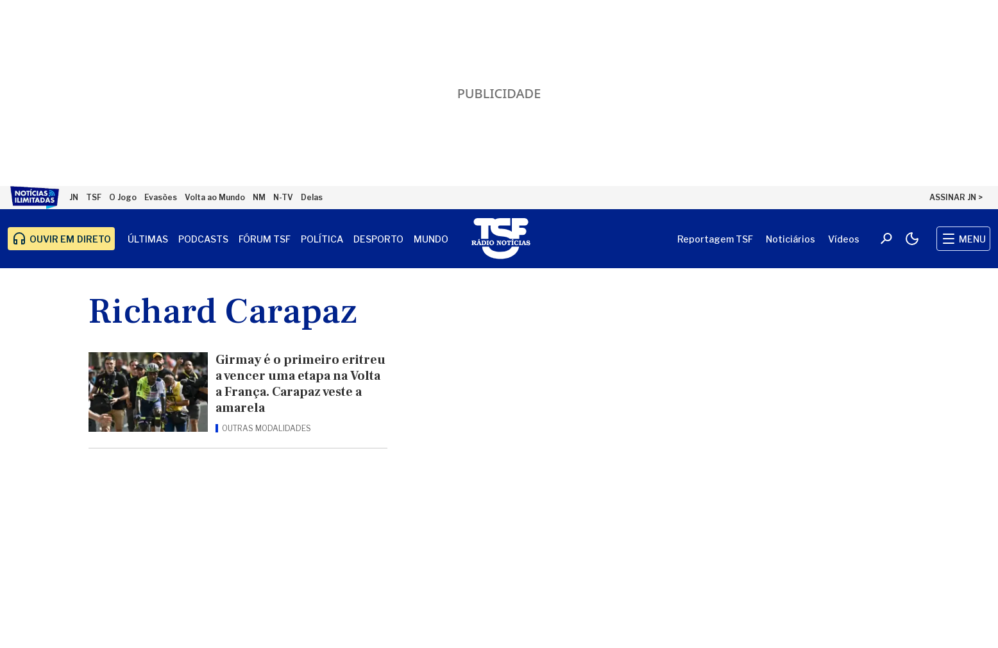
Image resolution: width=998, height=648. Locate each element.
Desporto (378, 239)
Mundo (431, 239)
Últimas (148, 239)
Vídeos (843, 239)
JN (73, 197)
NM (259, 197)
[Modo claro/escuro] (912, 238)
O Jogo (123, 197)
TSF (93, 197)
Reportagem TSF (715, 239)
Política (322, 239)
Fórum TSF (265, 239)
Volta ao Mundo (215, 197)
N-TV (283, 197)
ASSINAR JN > (956, 197)
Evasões (160, 197)
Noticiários (790, 239)
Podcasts (203, 239)
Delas (312, 197)
